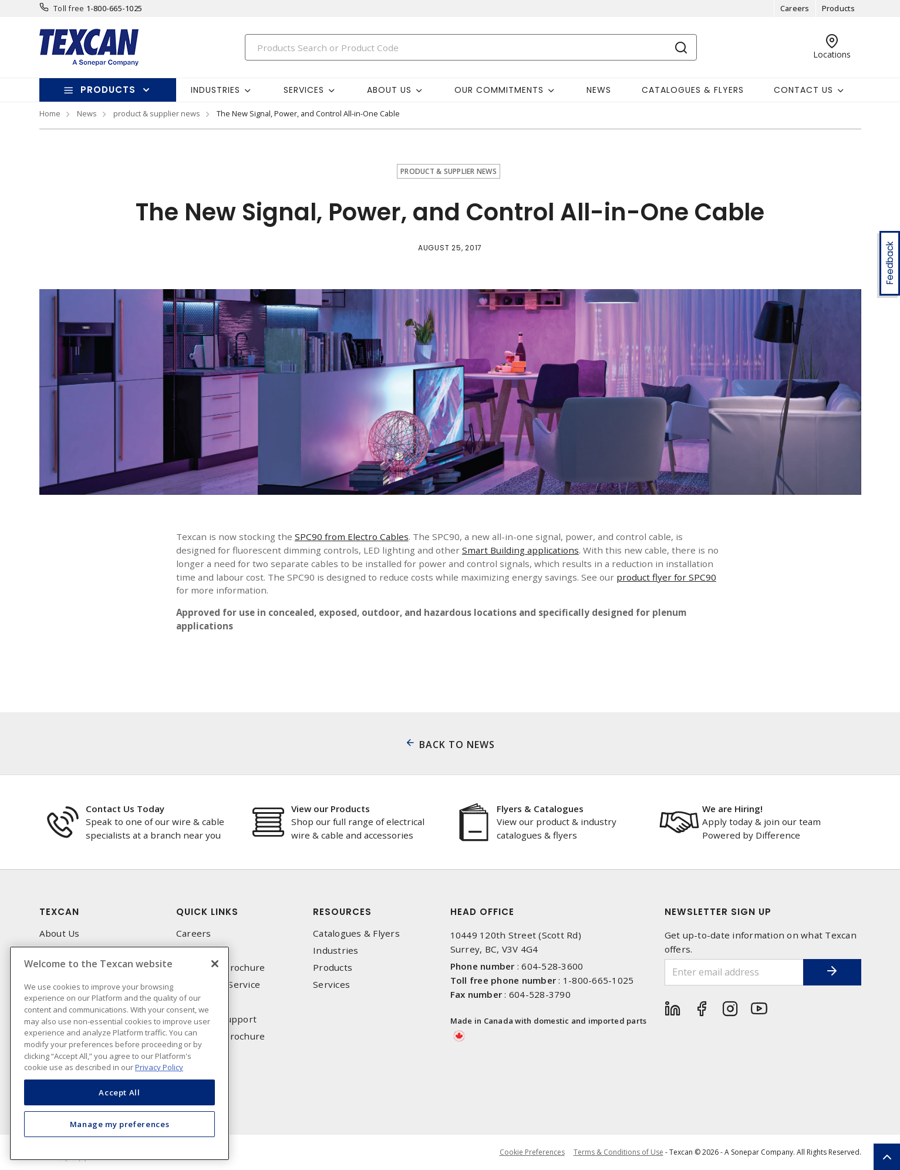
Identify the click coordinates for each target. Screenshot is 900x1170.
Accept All (119, 1092)
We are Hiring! (732, 808)
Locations (197, 1002)
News (598, 90)
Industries (336, 950)
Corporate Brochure (220, 967)
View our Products (330, 808)
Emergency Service (218, 984)
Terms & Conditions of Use (618, 1152)
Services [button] (304, 90)
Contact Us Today (125, 808)
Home (49, 113)
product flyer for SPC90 (666, 577)
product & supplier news (156, 113)
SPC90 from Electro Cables (352, 536)
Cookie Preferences (532, 1152)
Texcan (59, 912)
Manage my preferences (120, 1124)
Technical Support (216, 1019)
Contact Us (200, 950)
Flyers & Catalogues (540, 808)
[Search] (471, 47)
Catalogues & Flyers (693, 90)
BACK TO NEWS (457, 744)
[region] (119, 1053)
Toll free (68, 8)
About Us (59, 933)
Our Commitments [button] (499, 90)
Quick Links (207, 912)
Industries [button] (215, 90)
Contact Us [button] (803, 90)
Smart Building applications (520, 550)
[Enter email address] (734, 972)
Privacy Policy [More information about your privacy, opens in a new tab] (159, 1067)
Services (331, 984)
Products (838, 8)
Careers (795, 8)
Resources (342, 912)
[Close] (215, 964)
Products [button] (108, 89)
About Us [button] (389, 90)
